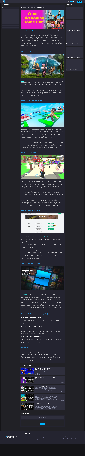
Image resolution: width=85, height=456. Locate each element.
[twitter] (60, 37)
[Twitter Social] (63, 451)
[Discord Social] (71, 451)
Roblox (22, 87)
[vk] (62, 37)
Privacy (73, 453)
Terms (77, 453)
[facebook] (58, 37)
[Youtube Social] (67, 451)
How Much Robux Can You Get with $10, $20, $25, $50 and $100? (45, 242)
